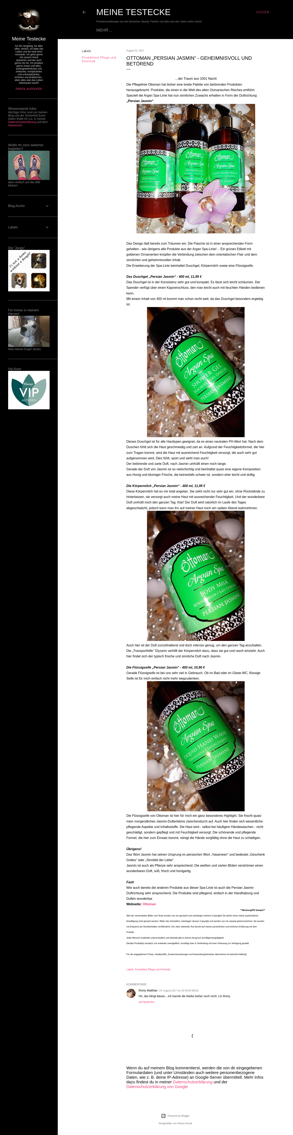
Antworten (146, 1002)
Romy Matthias (148, 990)
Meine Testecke (133, 12)
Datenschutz (139, 30)
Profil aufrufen (29, 88)
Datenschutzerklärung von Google (157, 1086)
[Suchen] (262, 12)
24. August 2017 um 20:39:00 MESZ (178, 990)
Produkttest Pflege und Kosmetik (152, 969)
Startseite (108, 30)
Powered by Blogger (175, 1115)
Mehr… (222, 30)
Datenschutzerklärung (193, 1082)
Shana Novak (185, 1123)
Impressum (15, 125)
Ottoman (149, 904)
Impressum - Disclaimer (184, 30)
